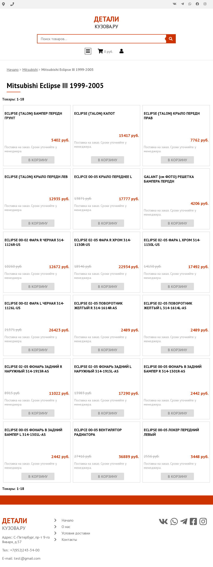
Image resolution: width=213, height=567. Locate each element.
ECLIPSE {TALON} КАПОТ (94, 113)
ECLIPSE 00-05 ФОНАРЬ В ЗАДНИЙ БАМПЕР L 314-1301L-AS (33, 432)
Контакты (69, 539)
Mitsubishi (30, 69)
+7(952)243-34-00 (25, 550)
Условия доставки (76, 533)
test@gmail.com (27, 558)
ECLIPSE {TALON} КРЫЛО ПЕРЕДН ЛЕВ (36, 176)
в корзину (38, 160)
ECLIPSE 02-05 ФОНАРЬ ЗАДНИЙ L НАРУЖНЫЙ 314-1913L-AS (102, 368)
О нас (66, 526)
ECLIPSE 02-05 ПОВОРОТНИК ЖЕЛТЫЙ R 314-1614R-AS (98, 305)
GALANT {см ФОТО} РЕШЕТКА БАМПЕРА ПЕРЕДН (169, 178)
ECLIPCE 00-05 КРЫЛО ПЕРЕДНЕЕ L (103, 176)
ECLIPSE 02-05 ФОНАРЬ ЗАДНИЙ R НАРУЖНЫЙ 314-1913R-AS (33, 368)
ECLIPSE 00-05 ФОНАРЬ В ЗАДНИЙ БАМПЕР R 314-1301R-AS (173, 368)
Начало (13, 69)
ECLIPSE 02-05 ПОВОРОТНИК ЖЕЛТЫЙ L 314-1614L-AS (168, 305)
